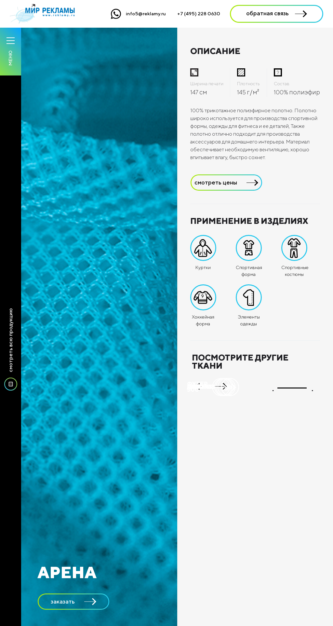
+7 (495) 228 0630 (198, 13)
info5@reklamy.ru (146, 13)
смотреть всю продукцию (10, 350)
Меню (10, 58)
